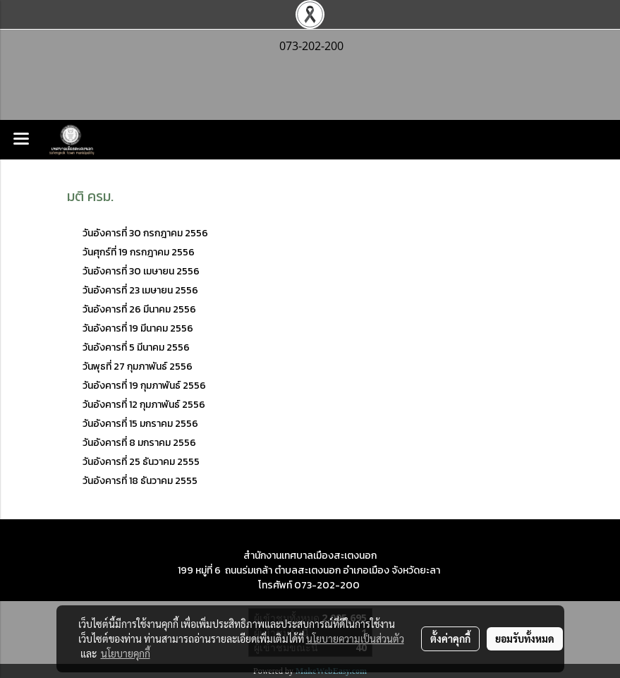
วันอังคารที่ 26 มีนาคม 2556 (140, 309)
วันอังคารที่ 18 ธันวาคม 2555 (140, 480)
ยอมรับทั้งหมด (524, 638)
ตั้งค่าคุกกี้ (450, 638)
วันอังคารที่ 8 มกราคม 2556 (139, 442)
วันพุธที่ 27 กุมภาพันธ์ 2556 (138, 366)
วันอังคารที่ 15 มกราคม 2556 (141, 423)
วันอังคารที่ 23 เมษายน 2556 (140, 290)
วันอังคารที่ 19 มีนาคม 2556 (138, 328)
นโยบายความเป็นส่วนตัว (355, 638)
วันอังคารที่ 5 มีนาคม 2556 (136, 347)
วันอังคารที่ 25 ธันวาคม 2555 (141, 461)
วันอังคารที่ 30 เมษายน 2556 (141, 271)
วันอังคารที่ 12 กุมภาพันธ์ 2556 (144, 404)
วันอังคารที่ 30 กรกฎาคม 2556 (146, 233)
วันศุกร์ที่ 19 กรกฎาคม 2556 (139, 252)
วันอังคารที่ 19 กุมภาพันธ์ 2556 (144, 385)
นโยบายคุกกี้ (125, 653)
